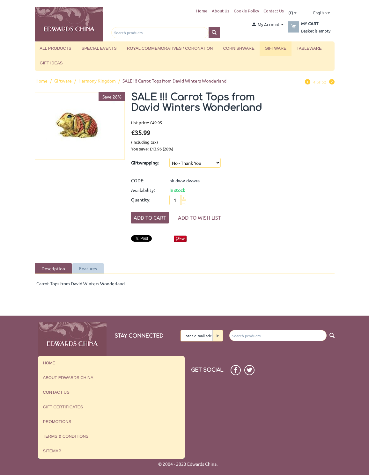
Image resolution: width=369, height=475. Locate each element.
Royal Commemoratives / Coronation (170, 48)
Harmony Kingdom (97, 81)
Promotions (57, 421)
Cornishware (238, 48)
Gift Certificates (63, 407)
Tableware (309, 48)
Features (88, 268)
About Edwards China (68, 377)
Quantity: (140, 199)
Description (53, 268)
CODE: (137, 180)
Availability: (143, 190)
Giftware (275, 48)
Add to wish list (199, 217)
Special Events (99, 48)
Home (201, 10)
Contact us (56, 392)
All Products (55, 48)
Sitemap (52, 451)
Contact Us (273, 10)
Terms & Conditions (66, 436)
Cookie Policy (246, 10)
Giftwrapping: (145, 162)
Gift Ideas (51, 63)
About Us (220, 10)
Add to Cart (150, 217)
